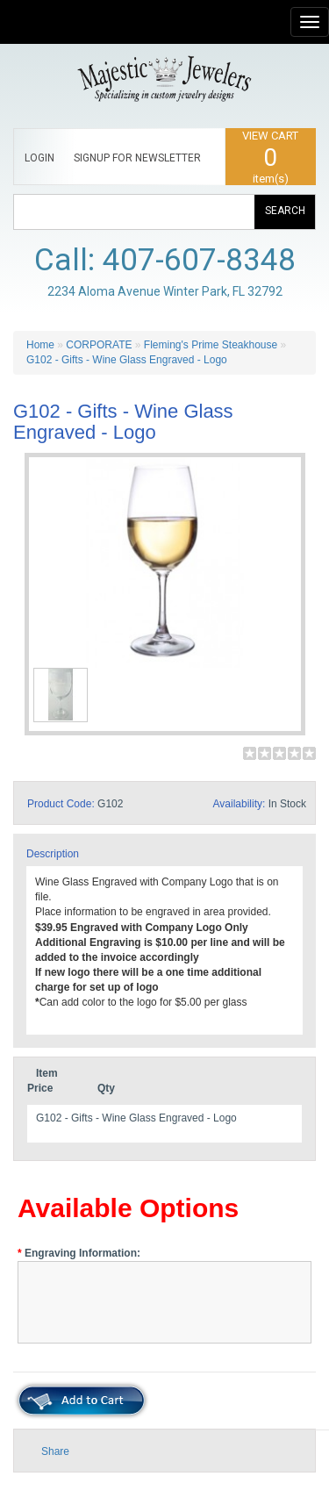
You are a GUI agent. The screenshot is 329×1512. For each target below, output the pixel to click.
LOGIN (39, 158)
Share (55, 1451)
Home (40, 345)
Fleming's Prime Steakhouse (210, 345)
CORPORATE (99, 345)
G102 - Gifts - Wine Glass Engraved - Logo (126, 360)
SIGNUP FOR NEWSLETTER (137, 158)
